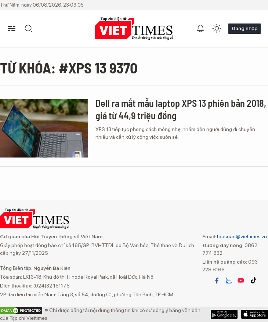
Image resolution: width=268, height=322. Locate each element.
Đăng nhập (244, 28)
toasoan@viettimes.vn (241, 236)
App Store (224, 314)
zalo (229, 280)
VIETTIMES (134, 28)
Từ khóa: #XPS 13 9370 (68, 67)
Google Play (254, 314)
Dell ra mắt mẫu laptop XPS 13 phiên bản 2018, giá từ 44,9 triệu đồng (180, 109)
